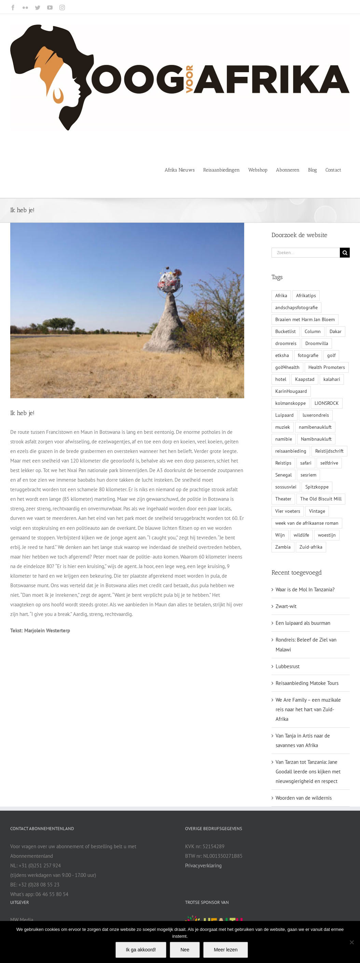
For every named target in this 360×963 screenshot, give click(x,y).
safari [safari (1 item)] (305, 463)
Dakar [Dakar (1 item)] (336, 331)
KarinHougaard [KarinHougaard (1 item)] (291, 391)
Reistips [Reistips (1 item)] (283, 463)
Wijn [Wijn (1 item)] (280, 535)
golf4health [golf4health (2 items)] (287, 367)
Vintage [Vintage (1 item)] (317, 511)
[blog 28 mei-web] (127, 310)
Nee (184, 949)
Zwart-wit (286, 606)
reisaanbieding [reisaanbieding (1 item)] (290, 451)
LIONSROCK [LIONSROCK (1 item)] (327, 403)
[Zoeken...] (306, 253)
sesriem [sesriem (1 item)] (308, 475)
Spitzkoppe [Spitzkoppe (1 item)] (317, 487)
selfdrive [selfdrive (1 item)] (329, 463)
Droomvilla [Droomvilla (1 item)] (316, 343)
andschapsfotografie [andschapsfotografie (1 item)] (296, 307)
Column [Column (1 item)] (313, 331)
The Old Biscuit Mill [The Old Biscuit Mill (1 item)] (321, 499)
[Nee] (351, 942)
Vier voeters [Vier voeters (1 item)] (287, 511)
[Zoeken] (345, 253)
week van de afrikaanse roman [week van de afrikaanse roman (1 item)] (306, 523)
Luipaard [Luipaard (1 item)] (284, 415)
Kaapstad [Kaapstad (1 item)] (305, 379)
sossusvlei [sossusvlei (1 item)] (285, 487)
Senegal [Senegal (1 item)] (283, 475)
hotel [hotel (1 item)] (280, 379)
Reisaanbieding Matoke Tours (307, 683)
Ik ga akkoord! (141, 949)
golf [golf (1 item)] (331, 355)
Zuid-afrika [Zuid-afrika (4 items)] (311, 547)
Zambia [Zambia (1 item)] (283, 547)
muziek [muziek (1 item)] (282, 427)
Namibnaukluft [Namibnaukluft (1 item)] (316, 439)
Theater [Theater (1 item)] (283, 499)
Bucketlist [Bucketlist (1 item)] (285, 331)
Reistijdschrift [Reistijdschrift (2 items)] (329, 451)
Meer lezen (225, 949)
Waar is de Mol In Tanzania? (305, 589)
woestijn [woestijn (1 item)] (327, 535)
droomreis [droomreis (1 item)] (285, 343)
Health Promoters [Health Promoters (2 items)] (326, 367)
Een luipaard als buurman (303, 623)
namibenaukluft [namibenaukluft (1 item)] (315, 427)
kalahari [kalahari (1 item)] (331, 379)
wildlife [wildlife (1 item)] (301, 535)
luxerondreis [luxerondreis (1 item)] (316, 415)
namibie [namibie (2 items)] (283, 439)
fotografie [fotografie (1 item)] (308, 355)
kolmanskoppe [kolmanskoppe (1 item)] (290, 403)
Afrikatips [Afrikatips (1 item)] (306, 295)
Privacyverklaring (203, 865)
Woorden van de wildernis (304, 798)
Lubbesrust (288, 666)
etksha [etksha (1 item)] (282, 355)
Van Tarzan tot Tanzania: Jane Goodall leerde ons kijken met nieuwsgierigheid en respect (308, 771)
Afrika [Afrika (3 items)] (281, 295)
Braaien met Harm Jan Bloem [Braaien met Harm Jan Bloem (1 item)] (305, 319)
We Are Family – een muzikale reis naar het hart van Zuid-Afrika (308, 709)
